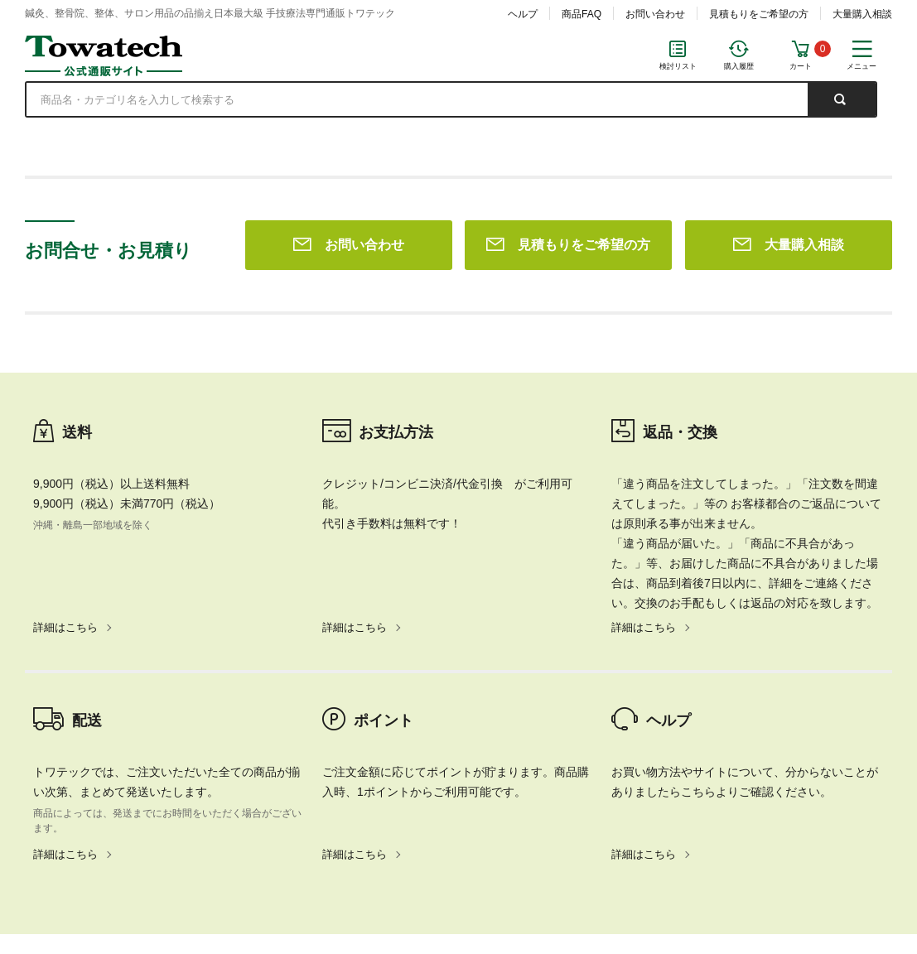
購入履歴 (739, 66)
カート (800, 66)
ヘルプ (523, 14)
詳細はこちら (65, 389)
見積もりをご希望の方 (758, 14)
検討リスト (678, 66)
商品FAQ (581, 14)
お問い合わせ (655, 14)
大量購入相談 (862, 14)
